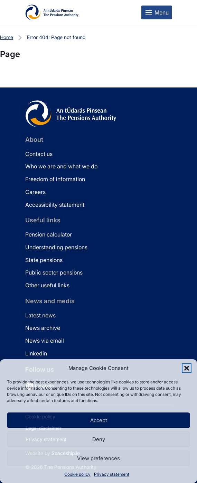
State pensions (44, 260)
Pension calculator (48, 234)
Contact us (39, 153)
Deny (98, 439)
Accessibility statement (54, 204)
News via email (44, 340)
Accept (98, 420)
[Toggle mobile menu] (156, 12)
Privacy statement (111, 474)
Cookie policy (77, 474)
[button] (186, 368)
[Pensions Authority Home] (52, 12)
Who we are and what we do (61, 166)
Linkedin (36, 353)
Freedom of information (55, 179)
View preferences (98, 458)
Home (6, 37)
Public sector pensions (54, 272)
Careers (35, 191)
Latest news (40, 315)
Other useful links (47, 285)
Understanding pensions (56, 247)
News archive (42, 327)
